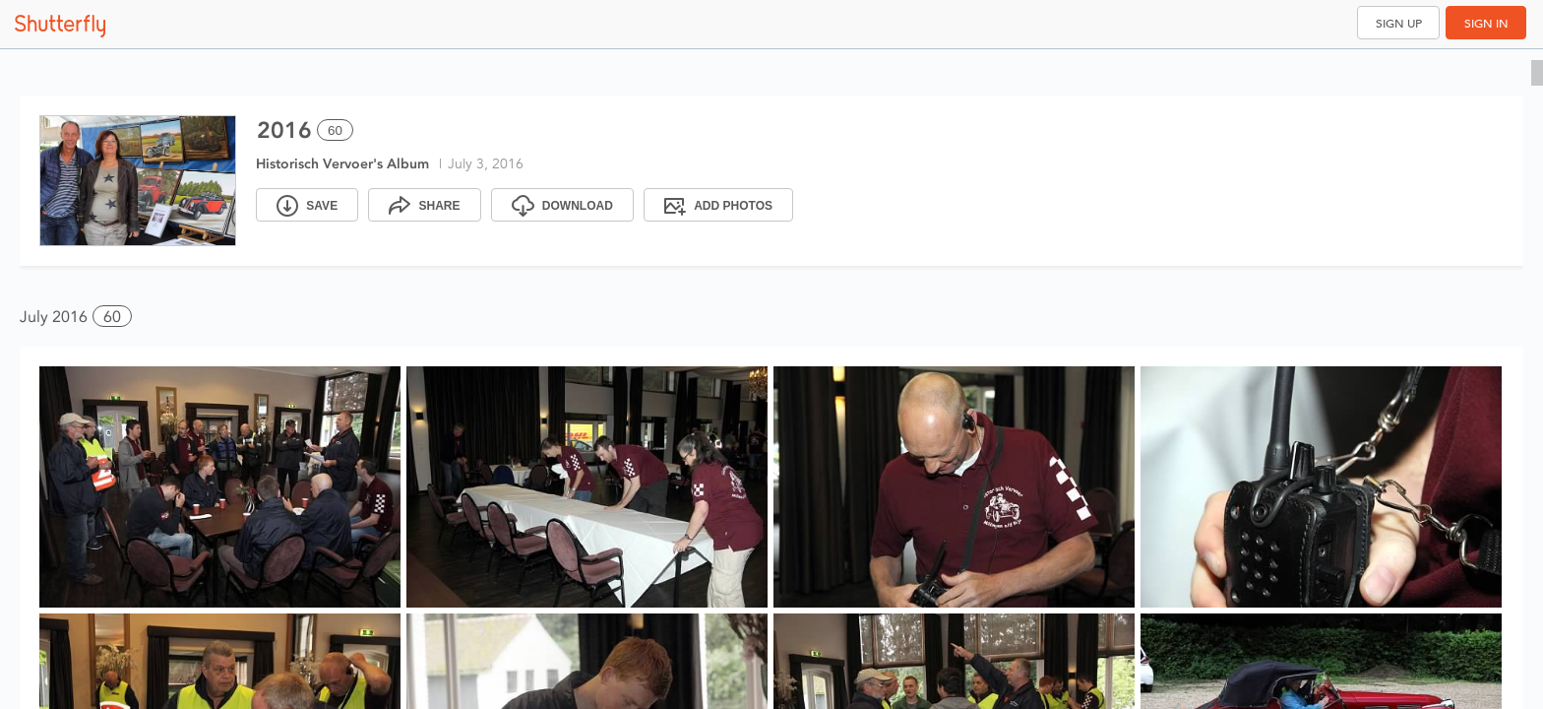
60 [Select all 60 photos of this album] (335, 130)
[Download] (562, 205)
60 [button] (112, 316)
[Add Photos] (718, 205)
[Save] (307, 205)
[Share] (424, 205)
